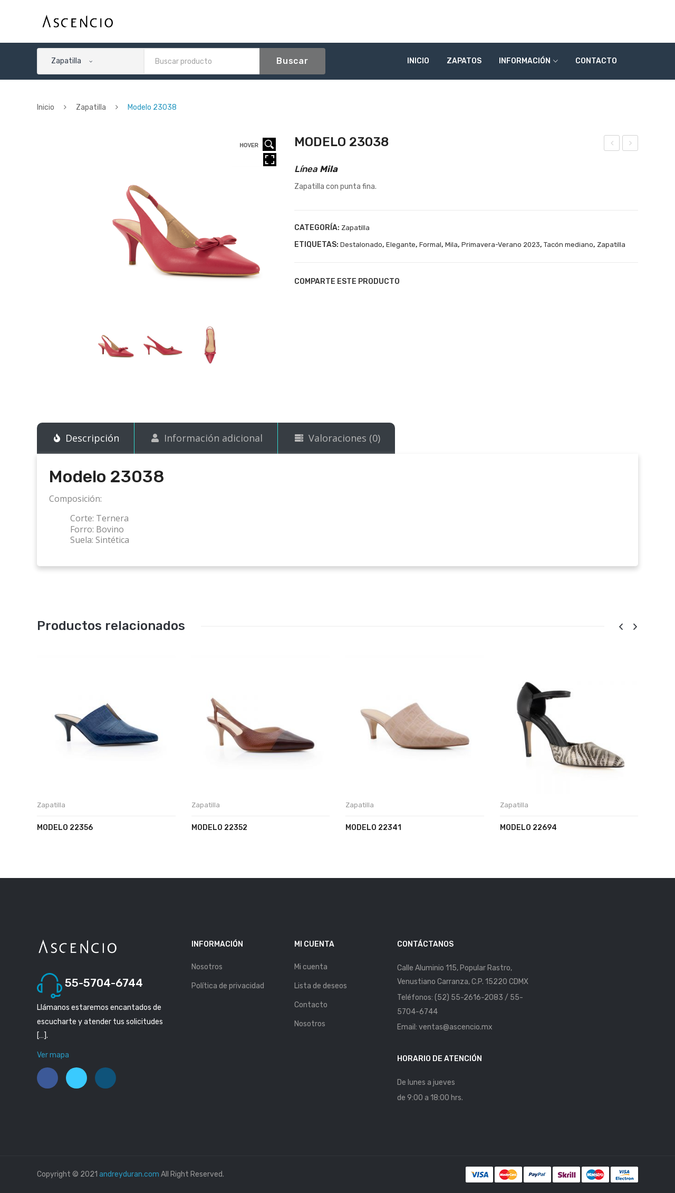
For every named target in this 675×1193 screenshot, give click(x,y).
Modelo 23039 (631, 144)
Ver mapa (53, 1055)
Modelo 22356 (65, 827)
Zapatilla (91, 107)
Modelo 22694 (528, 827)
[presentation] (621, 627)
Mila (451, 245)
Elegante (401, 245)
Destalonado (361, 245)
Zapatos (464, 60)
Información (525, 60)
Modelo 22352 (219, 827)
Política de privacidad (227, 985)
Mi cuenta (310, 966)
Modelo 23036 (612, 144)
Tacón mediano (568, 245)
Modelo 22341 (373, 827)
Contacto (596, 60)
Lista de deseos (320, 985)
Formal (430, 245)
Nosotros (207, 966)
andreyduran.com (129, 1174)
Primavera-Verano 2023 (500, 245)
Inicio (418, 60)
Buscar (292, 61)
